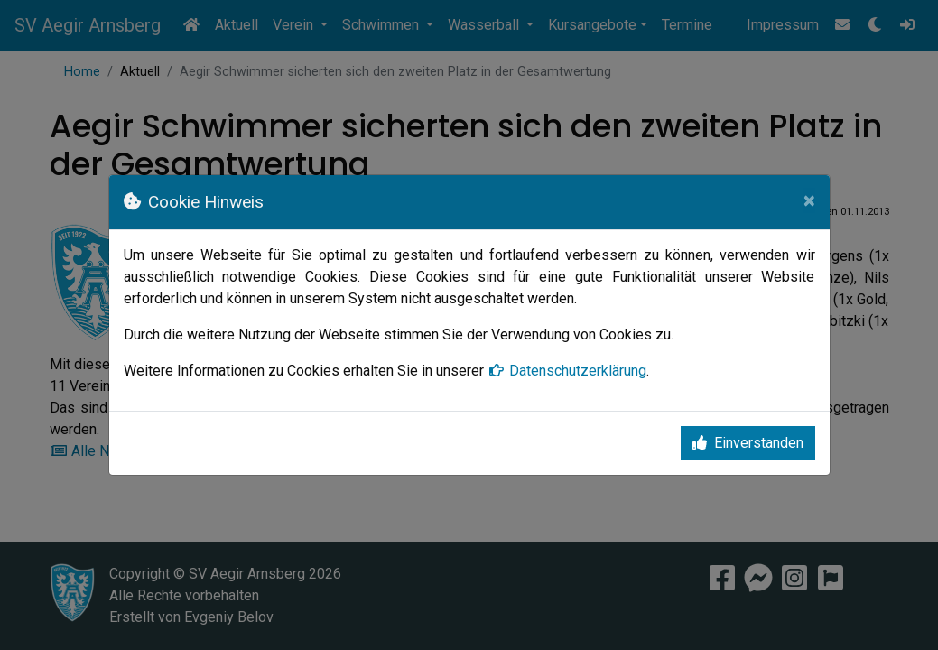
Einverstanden (747, 442)
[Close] (809, 200)
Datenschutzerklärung (567, 370)
